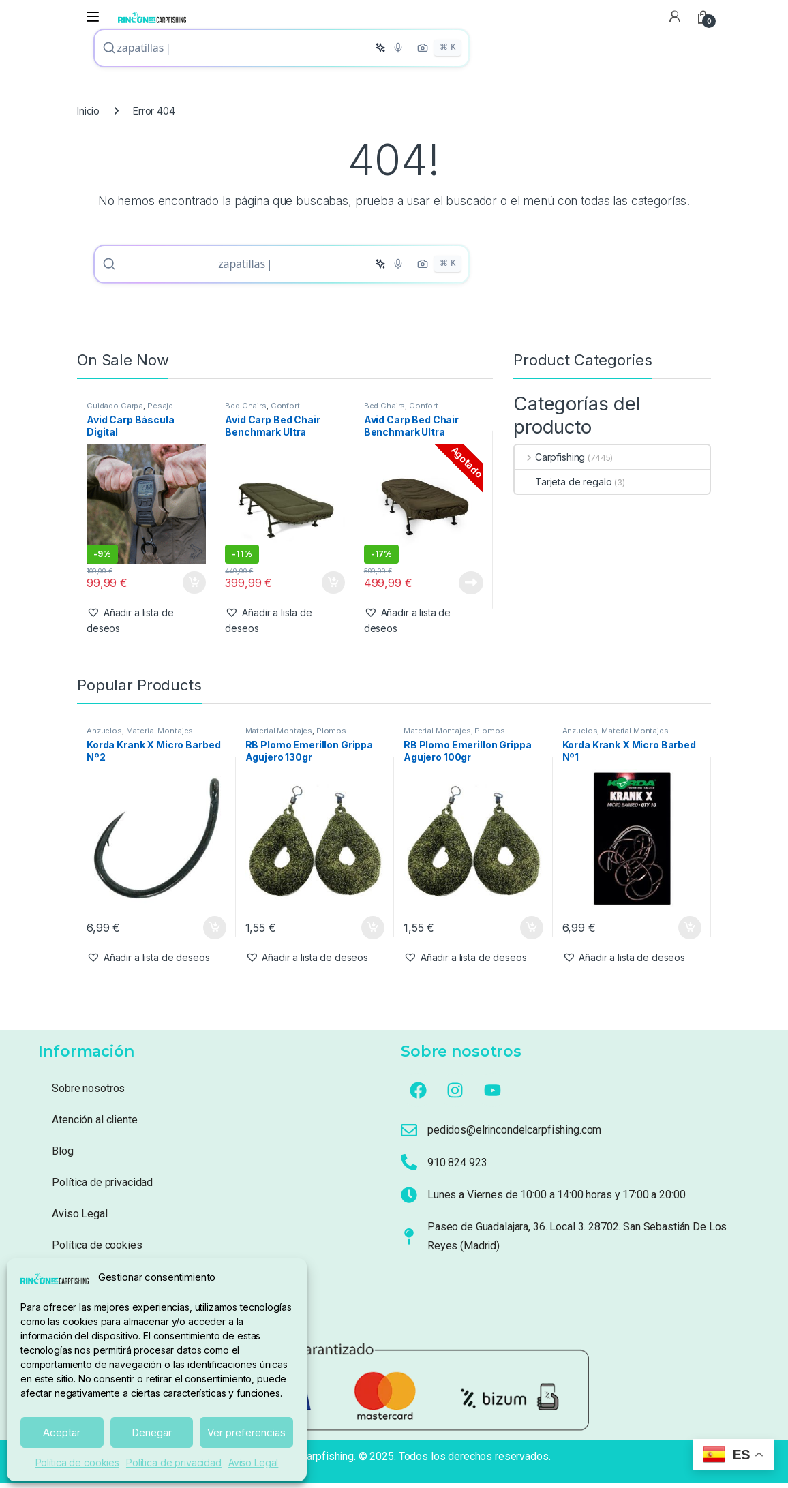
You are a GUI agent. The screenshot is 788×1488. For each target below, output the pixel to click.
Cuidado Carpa (115, 410)
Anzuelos (104, 735)
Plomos (331, 735)
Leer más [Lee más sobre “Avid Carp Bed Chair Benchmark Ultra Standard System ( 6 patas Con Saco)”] (471, 586)
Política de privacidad (174, 1462)
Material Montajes (160, 735)
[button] (146, 625)
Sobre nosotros (88, 1093)
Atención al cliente (94, 1124)
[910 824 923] (409, 1167)
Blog (62, 1155)
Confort (285, 410)
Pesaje (160, 410)
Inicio (88, 113)
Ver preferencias (246, 1432)
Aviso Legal (253, 1462)
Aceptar (61, 1432)
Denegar (152, 1432)
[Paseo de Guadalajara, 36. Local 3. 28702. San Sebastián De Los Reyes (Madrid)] (409, 1241)
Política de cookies (77, 1462)
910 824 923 (457, 1167)
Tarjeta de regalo (563, 486)
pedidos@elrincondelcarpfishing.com (514, 1134)
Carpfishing (550, 462)
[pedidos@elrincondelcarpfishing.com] (409, 1135)
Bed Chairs (246, 410)
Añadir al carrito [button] (194, 587)
